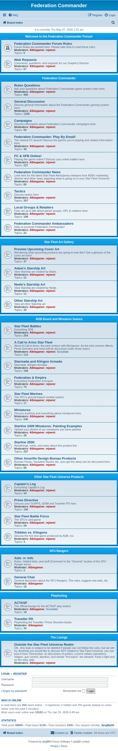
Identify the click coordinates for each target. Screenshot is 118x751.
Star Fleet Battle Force (31, 516)
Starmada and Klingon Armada (38, 361)
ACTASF (20, 603)
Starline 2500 (24, 442)
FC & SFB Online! (28, 156)
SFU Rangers (59, 551)
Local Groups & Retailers (34, 207)
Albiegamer (37, 49)
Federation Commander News (37, 172)
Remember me (74, 691)
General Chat (24, 577)
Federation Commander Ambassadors (43, 223)
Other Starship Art (28, 300)
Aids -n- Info (23, 558)
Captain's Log (25, 484)
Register (20, 673)
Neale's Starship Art (29, 284)
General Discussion (29, 101)
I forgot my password (14, 690)
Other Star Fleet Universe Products (59, 477)
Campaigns (23, 121)
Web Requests (25, 60)
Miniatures (22, 410)
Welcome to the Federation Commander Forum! (59, 36)
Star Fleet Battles (27, 326)
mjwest (50, 49)
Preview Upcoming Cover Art (36, 249)
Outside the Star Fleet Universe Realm (44, 644)
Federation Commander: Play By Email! (45, 137)
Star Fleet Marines (28, 394)
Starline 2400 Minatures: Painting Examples (48, 426)
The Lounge (59, 637)
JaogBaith (107, 725)
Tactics (19, 191)
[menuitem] (13, 15)
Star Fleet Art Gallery (59, 242)
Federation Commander (59, 78)
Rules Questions (27, 85)
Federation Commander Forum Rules (43, 43)
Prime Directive (26, 500)
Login (5, 673)
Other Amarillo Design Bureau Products (45, 458)
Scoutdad (62, 351)
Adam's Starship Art (30, 268)
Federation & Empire (30, 377)
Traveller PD (23, 619)
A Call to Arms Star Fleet (33, 342)
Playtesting (59, 595)
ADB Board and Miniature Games (59, 319)
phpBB (46, 741)
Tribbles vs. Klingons (30, 532)
